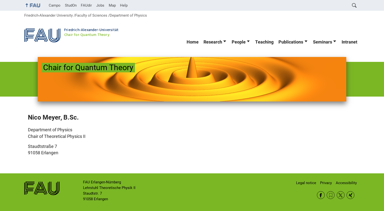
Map (112, 5)
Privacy (326, 183)
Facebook (321, 195)
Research (213, 42)
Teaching (264, 42)
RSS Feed (331, 195)
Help (124, 5)
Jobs (100, 5)
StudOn (71, 5)
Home (193, 42)
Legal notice (306, 183)
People (239, 42)
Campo (54, 5)
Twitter (341, 195)
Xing (350, 195)
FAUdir (86, 5)
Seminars (322, 42)
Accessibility (346, 183)
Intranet (349, 42)
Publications (290, 42)
